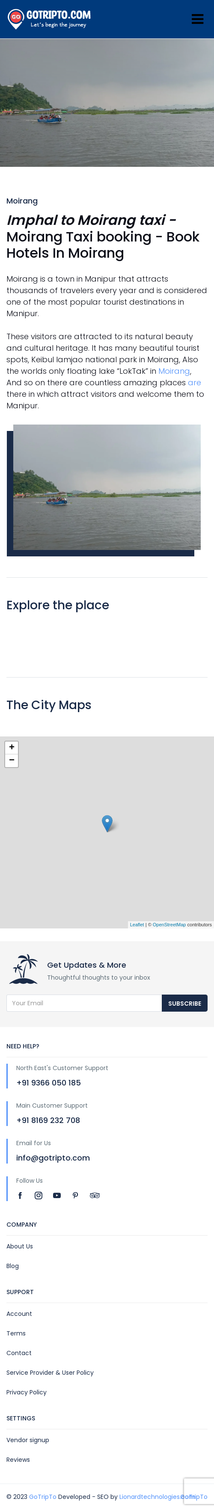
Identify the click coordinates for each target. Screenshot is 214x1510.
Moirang (174, 371)
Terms (16, 1333)
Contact (19, 1353)
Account (19, 1313)
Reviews (18, 1459)
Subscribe (184, 1003)
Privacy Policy (26, 1392)
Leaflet (137, 924)
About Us (19, 1246)
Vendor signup (27, 1440)
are (194, 382)
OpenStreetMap (169, 924)
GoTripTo (42, 1497)
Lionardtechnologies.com (157, 1497)
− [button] (12, 760)
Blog (12, 1266)
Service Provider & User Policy (50, 1372)
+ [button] (12, 748)
